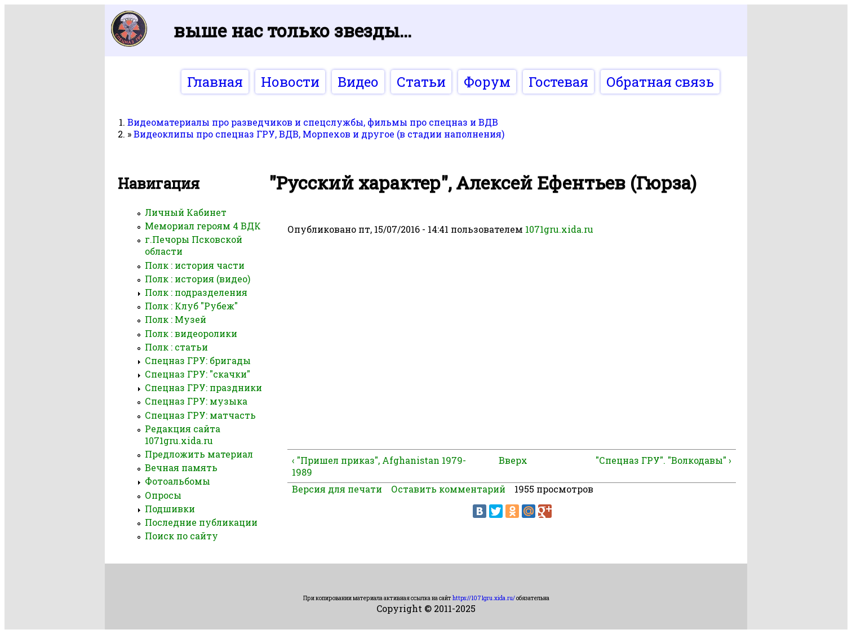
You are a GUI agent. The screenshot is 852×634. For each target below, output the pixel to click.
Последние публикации (201, 522)
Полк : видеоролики (191, 333)
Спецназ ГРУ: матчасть (200, 415)
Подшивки (170, 509)
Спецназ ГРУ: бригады (198, 360)
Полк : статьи (176, 347)
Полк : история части (195, 265)
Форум (487, 82)
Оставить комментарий (448, 489)
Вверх (507, 460)
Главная (215, 82)
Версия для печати (337, 489)
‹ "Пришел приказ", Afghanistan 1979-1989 (379, 466)
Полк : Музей (175, 319)
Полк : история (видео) (197, 279)
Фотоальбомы (177, 481)
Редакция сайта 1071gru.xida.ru (182, 434)
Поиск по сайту (181, 536)
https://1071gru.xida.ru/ (483, 598)
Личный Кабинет (186, 212)
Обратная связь (660, 82)
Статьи (421, 82)
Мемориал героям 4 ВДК (203, 226)
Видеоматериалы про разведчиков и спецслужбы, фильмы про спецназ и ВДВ (312, 122)
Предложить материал (199, 454)
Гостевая (558, 82)
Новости (290, 82)
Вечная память (181, 467)
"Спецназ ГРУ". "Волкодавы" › (663, 460)
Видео (358, 82)
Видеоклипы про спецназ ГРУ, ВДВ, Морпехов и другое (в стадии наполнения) (319, 134)
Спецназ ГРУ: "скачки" (197, 374)
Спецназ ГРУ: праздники (203, 387)
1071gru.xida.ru (559, 229)
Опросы (163, 495)
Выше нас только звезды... (292, 30)
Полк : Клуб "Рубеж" (191, 306)
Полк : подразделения (196, 292)
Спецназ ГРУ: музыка (196, 401)
